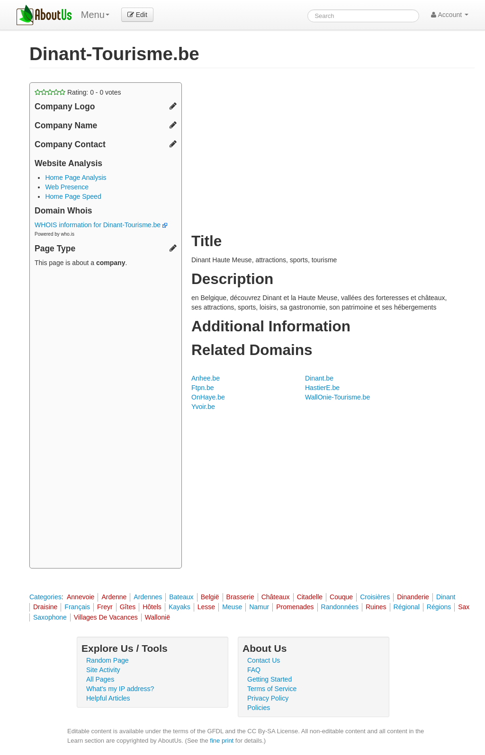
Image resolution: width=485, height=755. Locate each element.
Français (77, 607)
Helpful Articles (108, 698)
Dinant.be (319, 378)
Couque (341, 597)
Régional (407, 607)
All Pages (100, 679)
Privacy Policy (267, 698)
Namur (259, 607)
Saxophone (50, 617)
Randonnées (340, 607)
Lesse (206, 607)
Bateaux (181, 597)
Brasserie (240, 597)
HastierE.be (322, 387)
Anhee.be (205, 378)
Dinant (445, 597)
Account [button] (449, 14)
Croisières (375, 597)
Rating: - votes (78, 92)
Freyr (105, 607)
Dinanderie (413, 597)
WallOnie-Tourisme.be (337, 397)
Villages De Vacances (106, 617)
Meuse (232, 607)
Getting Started (269, 679)
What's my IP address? (120, 689)
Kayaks (179, 607)
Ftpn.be (202, 387)
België (210, 597)
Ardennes (148, 597)
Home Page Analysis (75, 177)
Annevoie (80, 597)
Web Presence (67, 187)
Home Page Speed (73, 196)
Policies (258, 707)
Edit (137, 14)
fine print (222, 740)
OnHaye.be (208, 397)
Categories (45, 597)
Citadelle (310, 597)
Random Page (107, 660)
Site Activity (103, 670)
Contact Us (263, 660)
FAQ (253, 670)
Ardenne (113, 597)
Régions (439, 607)
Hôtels (152, 607)
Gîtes (127, 607)
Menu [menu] (95, 14)
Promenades (295, 607)
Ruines (376, 607)
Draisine (45, 607)
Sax (463, 607)
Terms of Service (271, 689)
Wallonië (157, 617)
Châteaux (275, 597)
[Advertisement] (106, 419)
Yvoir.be (203, 406)
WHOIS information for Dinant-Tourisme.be (101, 225)
